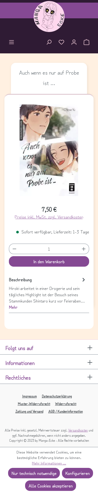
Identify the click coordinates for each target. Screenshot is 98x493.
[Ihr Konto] (74, 42)
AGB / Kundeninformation (65, 411)
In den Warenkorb (49, 261)
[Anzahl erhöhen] (83, 249)
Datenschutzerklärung (57, 396)
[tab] (48, 292)
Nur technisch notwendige (33, 473)
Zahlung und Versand (29, 411)
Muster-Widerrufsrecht (34, 403)
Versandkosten (78, 430)
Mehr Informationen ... (49, 463)
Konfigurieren (77, 473)
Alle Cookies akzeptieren (50, 486)
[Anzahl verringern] (14, 249)
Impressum (29, 396)
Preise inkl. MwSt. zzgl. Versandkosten (49, 217)
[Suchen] (49, 42)
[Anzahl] (49, 249)
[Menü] (11, 42)
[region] (49, 152)
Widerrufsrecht (65, 403)
